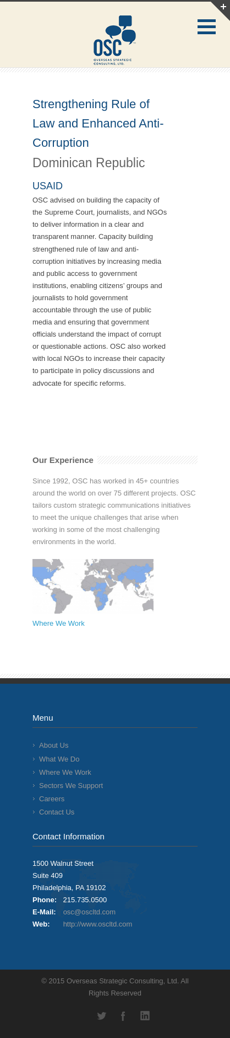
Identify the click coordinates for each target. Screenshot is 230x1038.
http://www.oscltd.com (98, 924)
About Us (53, 745)
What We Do (59, 759)
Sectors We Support (71, 785)
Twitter (101, 1016)
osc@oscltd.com (89, 912)
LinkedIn (145, 1016)
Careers (51, 799)
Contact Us (56, 812)
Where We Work (58, 623)
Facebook (123, 1016)
